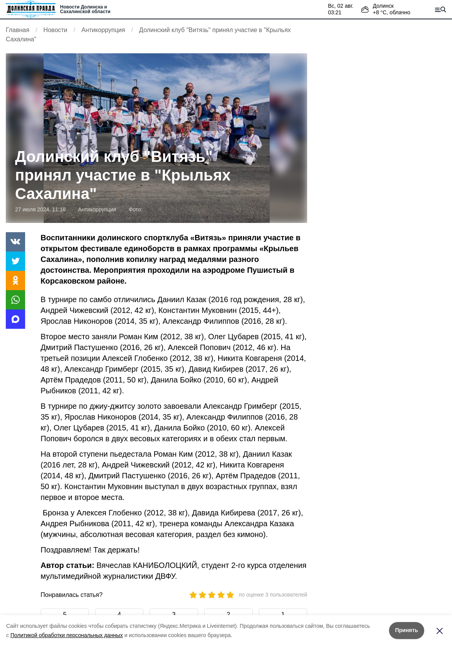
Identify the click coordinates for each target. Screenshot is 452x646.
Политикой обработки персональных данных (66, 635)
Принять (406, 630)
